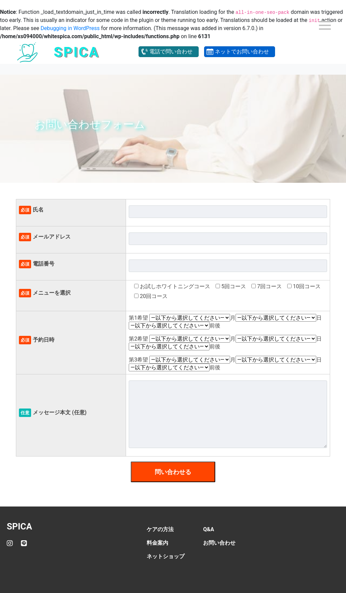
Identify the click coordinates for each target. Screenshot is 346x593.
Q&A (208, 529)
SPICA (19, 526)
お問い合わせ (219, 543)
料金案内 (157, 543)
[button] (169, 51)
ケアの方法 (160, 529)
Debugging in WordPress (70, 28)
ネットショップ (165, 556)
